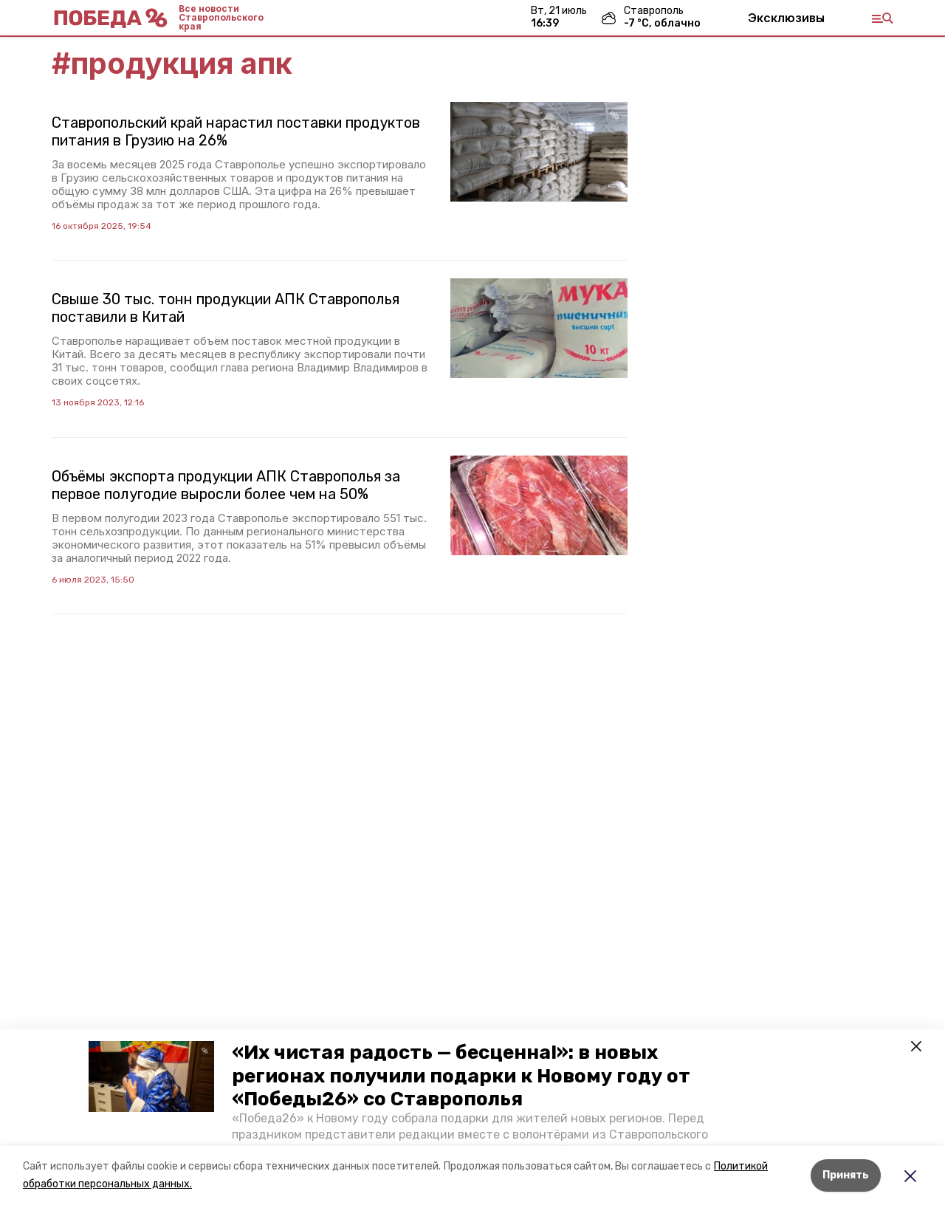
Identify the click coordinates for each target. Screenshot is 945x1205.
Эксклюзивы (786, 17)
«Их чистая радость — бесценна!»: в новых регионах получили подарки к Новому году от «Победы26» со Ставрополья (461, 1075)
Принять (845, 1175)
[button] (151, 1076)
